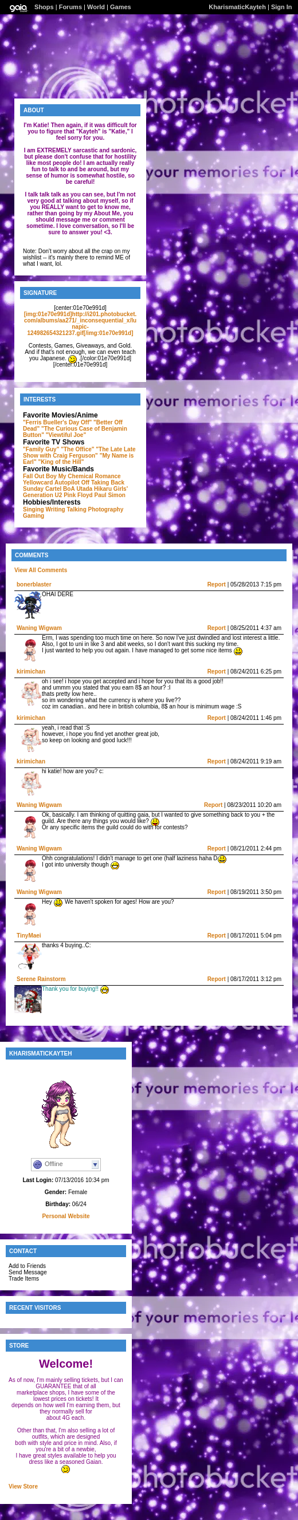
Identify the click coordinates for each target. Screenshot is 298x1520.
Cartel (53, 489)
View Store (23, 1486)
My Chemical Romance (89, 476)
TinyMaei (29, 935)
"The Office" (77, 449)
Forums (70, 6)
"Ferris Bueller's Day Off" (57, 422)
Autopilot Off (71, 482)
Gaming (33, 516)
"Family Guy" (41, 449)
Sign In (281, 6)
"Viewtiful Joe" (66, 435)
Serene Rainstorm (41, 979)
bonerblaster (34, 584)
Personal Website (65, 1216)
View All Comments (40, 570)
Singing (33, 509)
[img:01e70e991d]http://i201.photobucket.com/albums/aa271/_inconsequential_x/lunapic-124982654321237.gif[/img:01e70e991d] (80, 323)
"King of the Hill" (61, 462)
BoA (69, 489)
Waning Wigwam (39, 628)
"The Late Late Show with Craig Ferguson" (79, 452)
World (96, 6)
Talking (77, 509)
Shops (44, 6)
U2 (58, 495)
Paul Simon (110, 495)
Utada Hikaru (94, 489)
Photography (106, 509)
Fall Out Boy (40, 476)
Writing (55, 509)
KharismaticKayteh (237, 6)
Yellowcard (38, 482)
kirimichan (31, 671)
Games (120, 6)
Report (216, 584)
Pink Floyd (78, 495)
